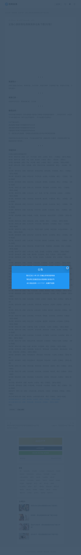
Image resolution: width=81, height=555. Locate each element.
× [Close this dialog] (67, 268)
